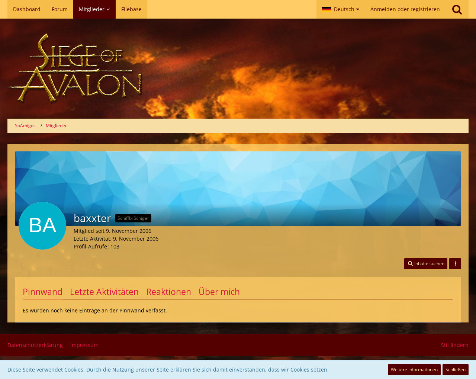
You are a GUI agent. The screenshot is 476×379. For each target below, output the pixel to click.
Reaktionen (168, 292)
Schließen (456, 369)
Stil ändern (455, 345)
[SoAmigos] (238, 68)
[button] (340, 9)
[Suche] (457, 9)
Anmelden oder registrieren (405, 9)
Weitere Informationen (414, 369)
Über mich (219, 292)
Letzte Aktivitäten (104, 292)
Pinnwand (42, 292)
